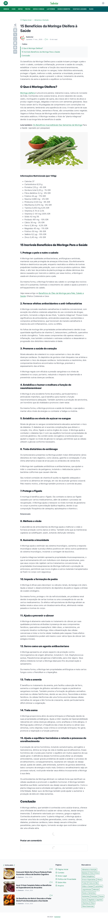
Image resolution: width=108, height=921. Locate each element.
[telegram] (15, 43)
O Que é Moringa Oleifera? (32, 48)
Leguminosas (86, 889)
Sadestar (57, 917)
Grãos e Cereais (87, 886)
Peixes (101, 896)
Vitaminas (85, 903)
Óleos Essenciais (88, 906)
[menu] (6, 3)
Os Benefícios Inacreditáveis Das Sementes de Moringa (57, 125)
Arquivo (59, 886)
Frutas (84, 883)
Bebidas (85, 873)
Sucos (84, 900)
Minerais (96, 889)
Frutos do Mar (93, 883)
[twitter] (15, 34)
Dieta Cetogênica (88, 876)
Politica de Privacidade (65, 879)
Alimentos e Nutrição (89, 869)
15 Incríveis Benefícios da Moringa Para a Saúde (41, 52)
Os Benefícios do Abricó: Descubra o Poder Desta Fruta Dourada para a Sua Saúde (33, 899)
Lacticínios (98, 886)
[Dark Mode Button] (103, 3)
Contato (59, 873)
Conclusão (26, 56)
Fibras (99, 879)
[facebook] (15, 30)
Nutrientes (85, 896)
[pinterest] (15, 47)
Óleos (93, 903)
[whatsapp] (15, 39)
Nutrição (94, 896)
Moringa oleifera (27, 93)
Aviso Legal (61, 876)
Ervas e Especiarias (88, 879)
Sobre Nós (60, 882)
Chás (91, 873)
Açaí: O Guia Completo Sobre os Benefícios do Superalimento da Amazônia (33, 886)
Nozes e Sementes (88, 893)
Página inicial (61, 869)
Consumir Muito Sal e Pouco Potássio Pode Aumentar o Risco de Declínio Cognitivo (33, 873)
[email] (15, 52)
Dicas (97, 873)
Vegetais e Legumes (95, 900)
